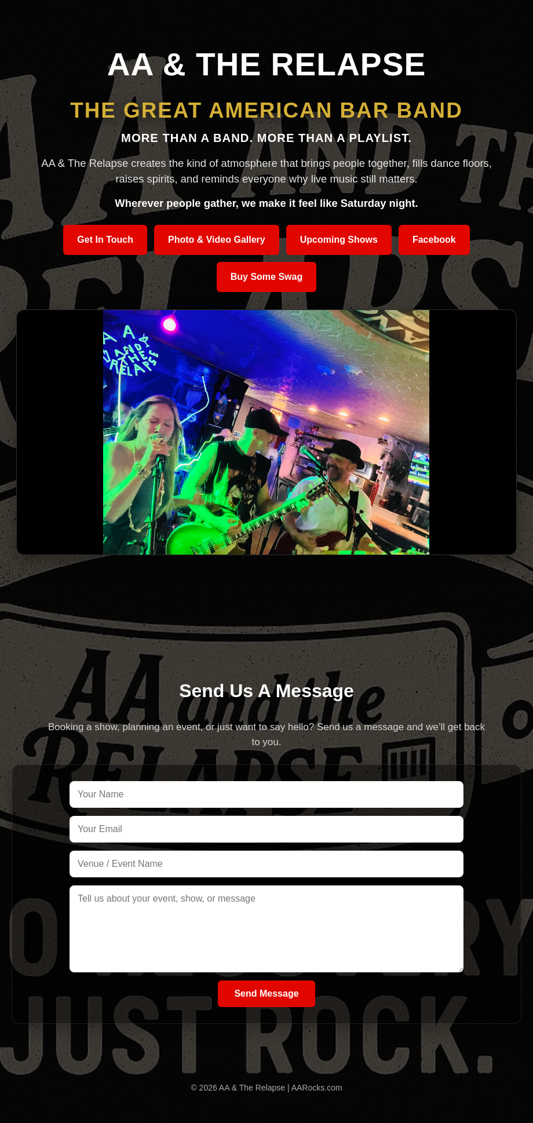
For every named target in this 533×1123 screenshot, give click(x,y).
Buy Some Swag (266, 277)
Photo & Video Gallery (216, 240)
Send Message (266, 993)
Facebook (434, 240)
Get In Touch (105, 240)
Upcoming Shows (339, 240)
